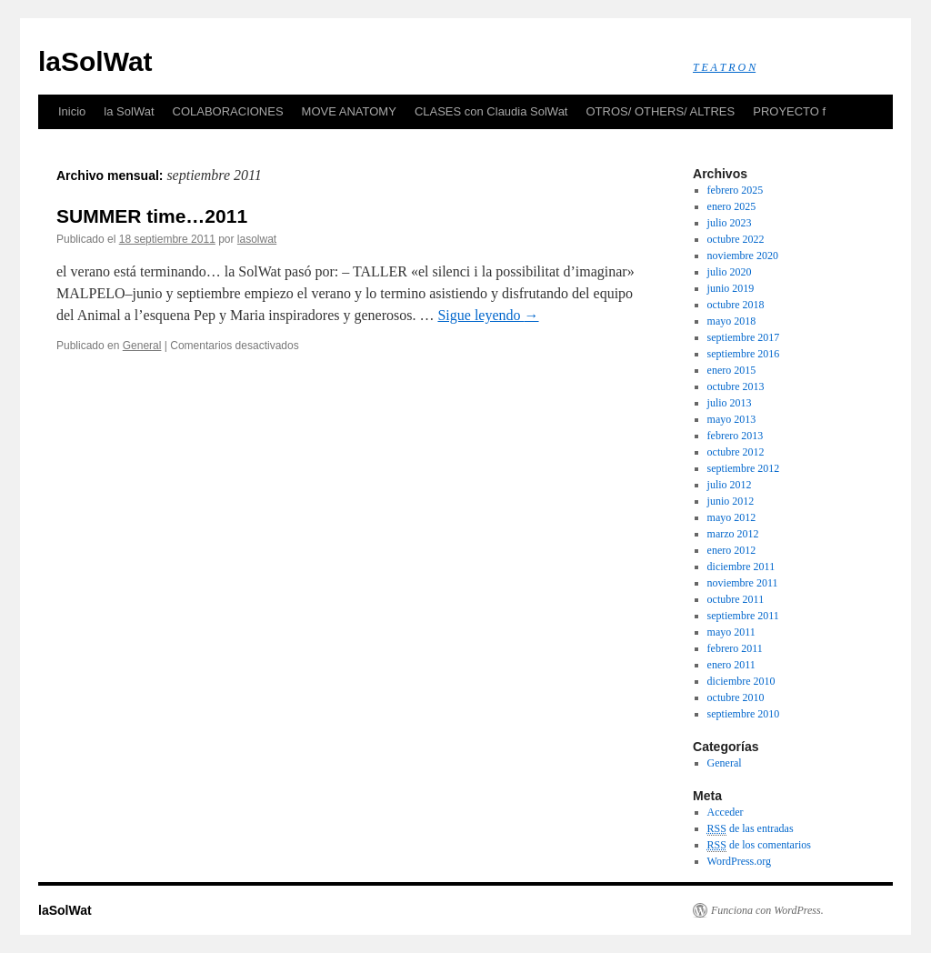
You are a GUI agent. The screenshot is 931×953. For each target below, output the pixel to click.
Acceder (725, 812)
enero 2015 (731, 370)
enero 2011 (731, 664)
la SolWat (129, 111)
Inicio (71, 111)
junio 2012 (731, 501)
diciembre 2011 (741, 566)
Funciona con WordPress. (767, 910)
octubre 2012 (736, 452)
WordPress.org (739, 861)
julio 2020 (729, 272)
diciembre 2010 (741, 681)
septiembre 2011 (743, 615)
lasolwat (256, 239)
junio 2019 (731, 288)
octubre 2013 (736, 386)
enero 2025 (731, 206)
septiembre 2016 (743, 353)
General (142, 345)
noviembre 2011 (742, 583)
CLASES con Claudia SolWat (491, 111)
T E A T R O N (724, 67)
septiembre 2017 (743, 337)
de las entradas (750, 829)
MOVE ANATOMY (349, 111)
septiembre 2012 (743, 468)
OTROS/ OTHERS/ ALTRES (660, 111)
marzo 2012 (733, 533)
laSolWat (95, 61)
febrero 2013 (735, 435)
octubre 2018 (736, 304)
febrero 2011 (735, 648)
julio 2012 (729, 484)
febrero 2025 (735, 190)
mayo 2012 (731, 517)
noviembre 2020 (742, 255)
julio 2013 (729, 402)
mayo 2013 (731, 419)
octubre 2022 (736, 239)
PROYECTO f (789, 111)
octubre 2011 (736, 599)
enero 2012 (731, 550)
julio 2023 (729, 222)
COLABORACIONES (228, 111)
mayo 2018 (731, 321)
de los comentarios (759, 845)
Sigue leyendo (487, 315)
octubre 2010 (736, 697)
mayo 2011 (731, 632)
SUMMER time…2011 (151, 216)
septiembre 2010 (743, 713)
